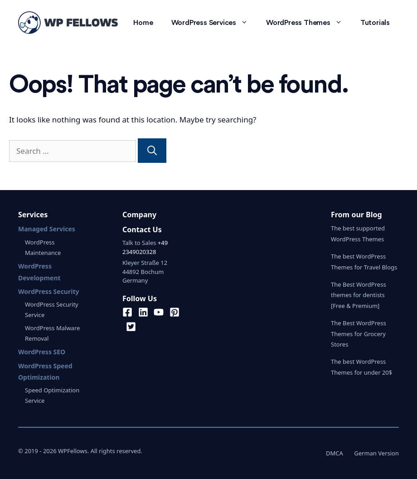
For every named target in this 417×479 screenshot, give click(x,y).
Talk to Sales (139, 243)
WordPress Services (214, 22)
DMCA (334, 453)
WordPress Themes (308, 22)
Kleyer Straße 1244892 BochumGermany (144, 271)
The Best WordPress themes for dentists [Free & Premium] (358, 295)
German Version (376, 453)
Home (143, 22)
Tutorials (375, 22)
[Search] (152, 150)
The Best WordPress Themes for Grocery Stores (358, 333)
